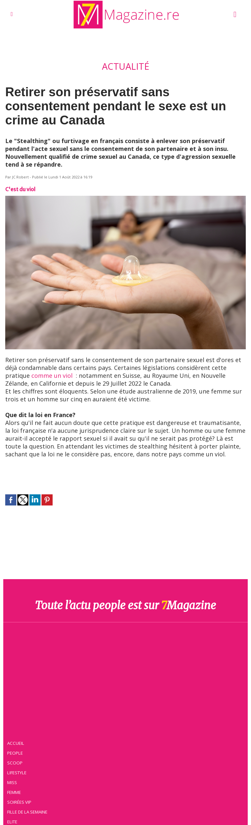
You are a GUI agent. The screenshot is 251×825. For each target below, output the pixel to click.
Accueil (15, 743)
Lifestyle (16, 773)
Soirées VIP (19, 802)
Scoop (15, 763)
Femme (14, 792)
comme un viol (52, 375)
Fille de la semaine (27, 812)
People (15, 753)
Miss (12, 782)
